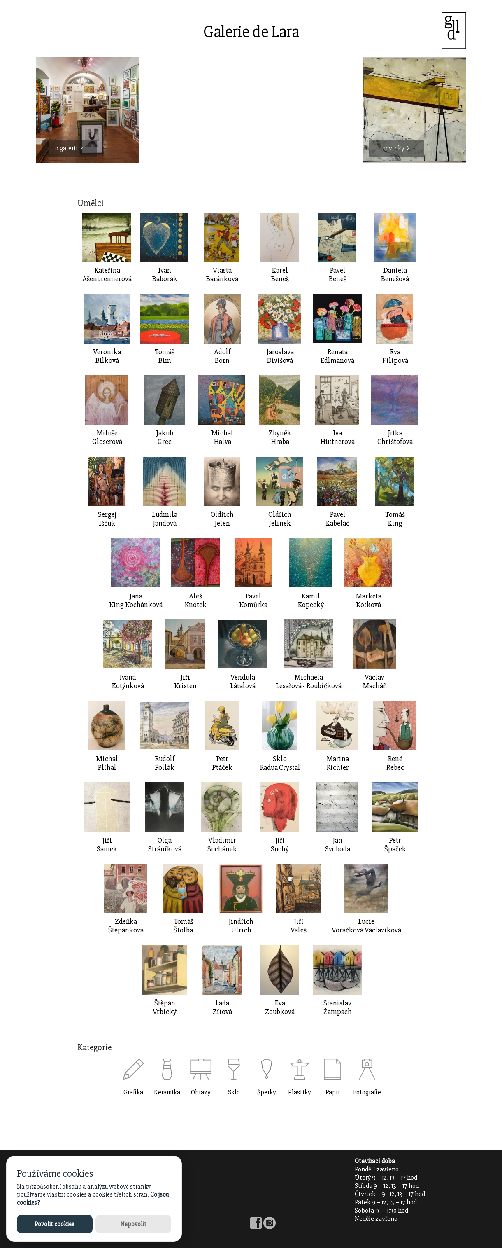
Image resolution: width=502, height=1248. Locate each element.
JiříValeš (299, 926)
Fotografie (367, 1092)
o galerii (69, 148)
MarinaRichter (337, 763)
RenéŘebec (395, 763)
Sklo (234, 1092)
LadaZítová (222, 1007)
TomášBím (164, 356)
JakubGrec (164, 437)
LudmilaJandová (164, 519)
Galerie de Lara (251, 32)
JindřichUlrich (240, 926)
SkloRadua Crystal (280, 763)
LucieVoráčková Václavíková (366, 926)
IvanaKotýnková (128, 681)
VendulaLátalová (243, 681)
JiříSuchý (280, 844)
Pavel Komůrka (253, 600)
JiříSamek (107, 844)
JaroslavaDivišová (280, 356)
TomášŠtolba (183, 926)
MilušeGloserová (107, 437)
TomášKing (395, 519)
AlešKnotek (195, 600)
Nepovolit (133, 1224)
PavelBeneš (337, 274)
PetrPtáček (222, 763)
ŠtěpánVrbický (165, 1007)
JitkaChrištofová (395, 437)
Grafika (133, 1092)
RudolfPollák (165, 763)
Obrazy (201, 1092)
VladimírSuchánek (222, 844)
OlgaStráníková (164, 844)
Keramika (167, 1092)
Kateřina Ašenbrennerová (107, 274)
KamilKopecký (310, 600)
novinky (396, 148)
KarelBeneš (280, 274)
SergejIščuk (107, 519)
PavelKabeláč (337, 519)
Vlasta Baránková (222, 274)
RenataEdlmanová (337, 356)
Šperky (266, 1092)
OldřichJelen (222, 519)
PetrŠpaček (395, 844)
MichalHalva (222, 437)
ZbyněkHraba (280, 437)
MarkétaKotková (368, 600)
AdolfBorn (222, 356)
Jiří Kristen (185, 681)
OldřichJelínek (279, 519)
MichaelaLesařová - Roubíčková (309, 681)
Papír (332, 1092)
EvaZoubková (280, 1007)
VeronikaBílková (107, 356)
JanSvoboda (337, 844)
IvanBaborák (164, 274)
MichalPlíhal (107, 763)
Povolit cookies (54, 1224)
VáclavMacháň (375, 681)
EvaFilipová (395, 356)
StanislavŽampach (337, 1007)
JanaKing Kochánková (136, 600)
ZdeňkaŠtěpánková (126, 926)
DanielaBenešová (395, 274)
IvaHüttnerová (337, 437)
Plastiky (299, 1092)
